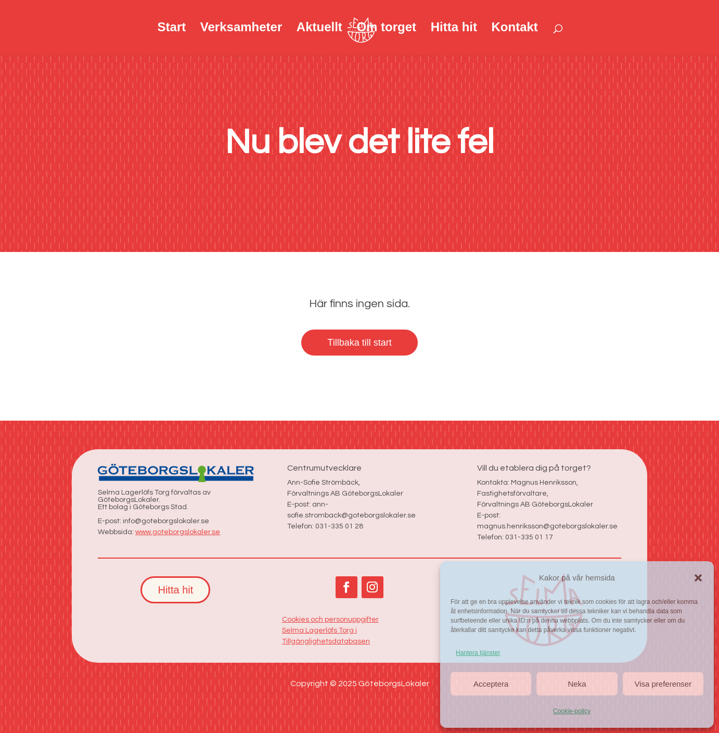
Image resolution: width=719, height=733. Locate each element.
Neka (577, 683)
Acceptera (491, 683)
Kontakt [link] (515, 28)
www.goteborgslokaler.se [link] (177, 532)
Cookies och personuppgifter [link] (330, 619)
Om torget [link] (386, 28)
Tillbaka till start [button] (359, 342)
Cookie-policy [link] (571, 711)
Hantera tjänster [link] (478, 652)
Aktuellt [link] (319, 28)
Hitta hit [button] (175, 590)
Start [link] (172, 28)
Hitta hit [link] (454, 28)
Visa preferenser (662, 683)
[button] (698, 578)
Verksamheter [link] (241, 28)
